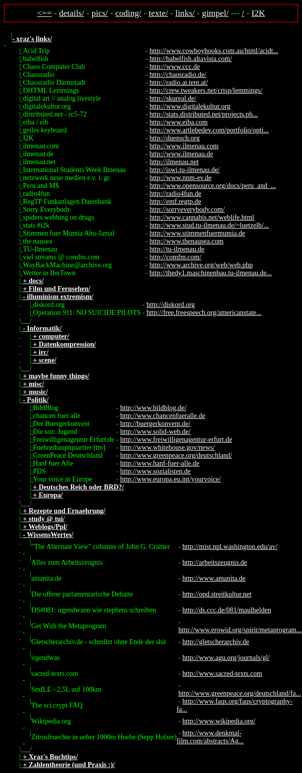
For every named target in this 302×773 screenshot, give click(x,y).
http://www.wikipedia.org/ (218, 721)
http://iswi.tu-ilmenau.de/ (184, 170)
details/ (71, 13)
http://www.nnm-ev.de (180, 177)
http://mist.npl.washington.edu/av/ (230, 546)
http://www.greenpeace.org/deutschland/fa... (240, 693)
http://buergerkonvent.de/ (155, 423)
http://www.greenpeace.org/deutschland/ (176, 455)
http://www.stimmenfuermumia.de (197, 233)
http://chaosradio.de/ (177, 74)
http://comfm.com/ (175, 257)
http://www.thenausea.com (186, 241)
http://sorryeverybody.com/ (187, 209)
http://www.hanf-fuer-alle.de (159, 463)
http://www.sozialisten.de (155, 471)
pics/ (100, 13)
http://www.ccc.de (174, 66)
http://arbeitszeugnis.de (214, 562)
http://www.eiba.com (178, 122)
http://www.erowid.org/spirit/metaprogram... (240, 630)
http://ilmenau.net (173, 162)
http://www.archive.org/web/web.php (200, 265)
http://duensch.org (174, 138)
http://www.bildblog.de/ (153, 408)
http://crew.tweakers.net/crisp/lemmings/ (205, 90)
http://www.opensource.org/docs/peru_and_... (212, 185)
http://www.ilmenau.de (181, 154)
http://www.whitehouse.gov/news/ (167, 447)
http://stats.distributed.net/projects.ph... (203, 114)
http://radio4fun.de (175, 193)
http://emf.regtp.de (175, 201)
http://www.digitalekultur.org (189, 106)
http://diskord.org (170, 304)
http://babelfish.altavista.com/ (190, 58)
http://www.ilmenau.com (183, 146)
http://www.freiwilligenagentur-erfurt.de (176, 439)
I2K (258, 13)
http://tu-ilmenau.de (176, 249)
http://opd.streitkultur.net (216, 594)
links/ (185, 13)
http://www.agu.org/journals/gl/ (226, 657)
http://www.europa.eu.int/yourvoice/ (170, 479)
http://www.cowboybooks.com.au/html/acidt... (213, 51)
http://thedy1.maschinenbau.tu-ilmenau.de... (210, 273)
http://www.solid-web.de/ (155, 431)
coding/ (128, 13)
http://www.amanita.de (213, 578)
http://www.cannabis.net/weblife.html (201, 217)
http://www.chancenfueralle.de (162, 415)
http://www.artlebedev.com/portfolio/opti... (208, 130)
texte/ (158, 13)
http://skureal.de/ (172, 98)
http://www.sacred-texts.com (222, 673)
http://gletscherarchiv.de (215, 642)
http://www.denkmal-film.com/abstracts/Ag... (210, 737)
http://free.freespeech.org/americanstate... (203, 312)
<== (44, 13)
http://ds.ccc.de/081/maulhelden (226, 610)
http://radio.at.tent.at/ (178, 82)
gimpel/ (215, 13)
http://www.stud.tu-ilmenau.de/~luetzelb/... (209, 225)
